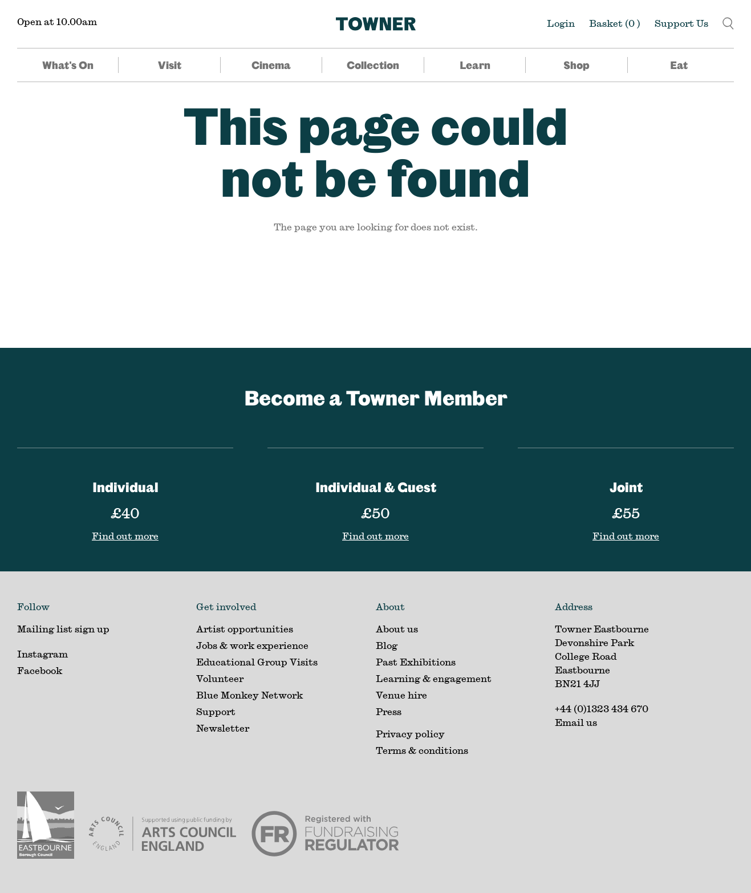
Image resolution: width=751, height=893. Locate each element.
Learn (475, 65)
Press (388, 711)
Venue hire (401, 694)
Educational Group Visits (257, 661)
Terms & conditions (422, 750)
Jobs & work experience (252, 645)
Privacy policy (410, 733)
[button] (728, 22)
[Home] (376, 24)
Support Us (681, 23)
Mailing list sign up (63, 628)
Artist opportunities (244, 628)
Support (216, 711)
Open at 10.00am (57, 21)
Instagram (42, 653)
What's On (68, 65)
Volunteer (219, 678)
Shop (576, 65)
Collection (373, 65)
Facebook (39, 670)
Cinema (271, 65)
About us (397, 628)
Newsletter (222, 727)
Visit (169, 65)
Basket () (614, 23)
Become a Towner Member (376, 397)
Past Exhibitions (416, 661)
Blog (386, 645)
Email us (576, 722)
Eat (679, 65)
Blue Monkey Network (249, 694)
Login (561, 23)
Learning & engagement (434, 678)
